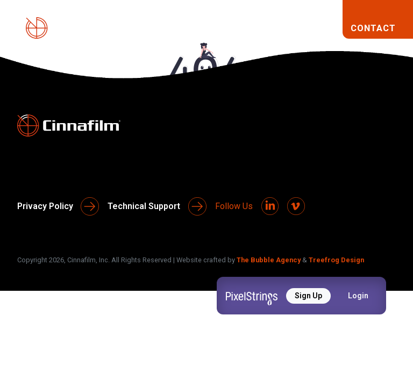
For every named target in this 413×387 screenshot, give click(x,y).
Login (358, 295)
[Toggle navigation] (325, 28)
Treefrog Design (336, 259)
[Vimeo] (297, 206)
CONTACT (373, 28)
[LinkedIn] (270, 206)
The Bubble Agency (269, 259)
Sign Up (308, 295)
